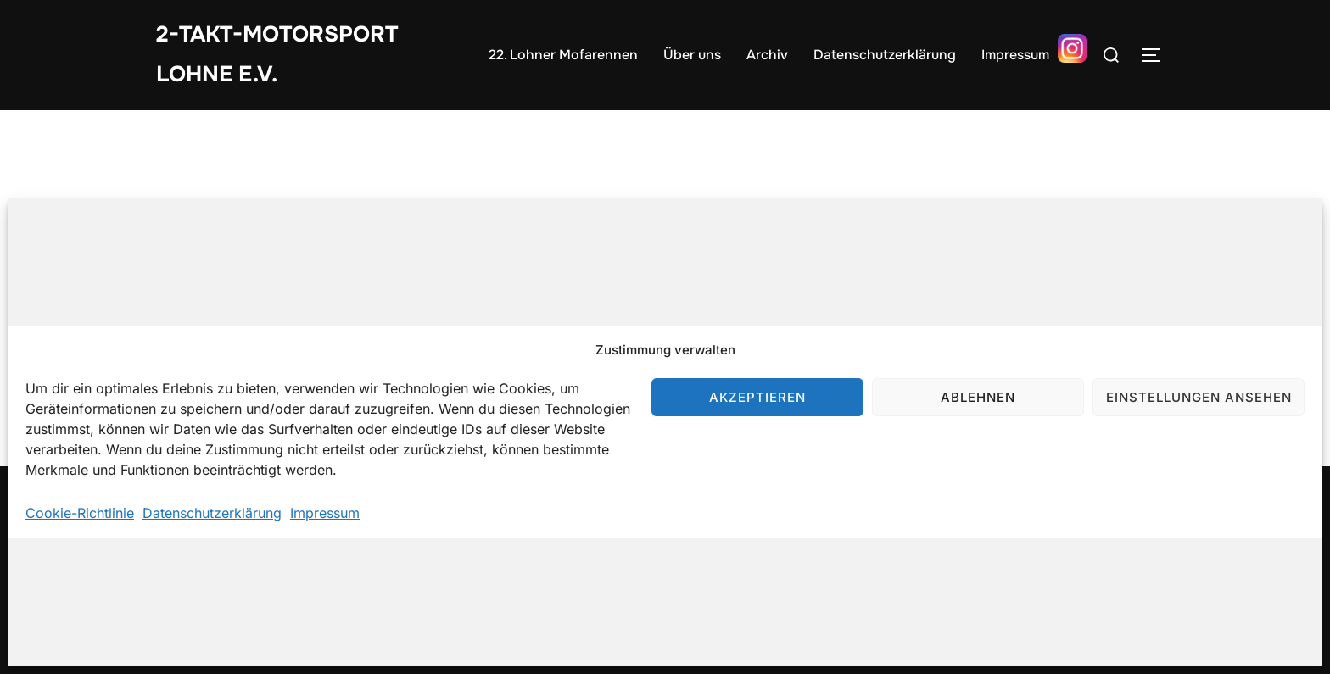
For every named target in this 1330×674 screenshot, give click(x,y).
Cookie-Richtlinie (79, 512)
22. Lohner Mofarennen (563, 55)
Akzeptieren (757, 397)
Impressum (325, 512)
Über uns (692, 55)
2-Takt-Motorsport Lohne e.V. (277, 54)
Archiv (767, 55)
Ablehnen (978, 397)
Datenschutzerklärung (212, 512)
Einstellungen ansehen (1199, 397)
